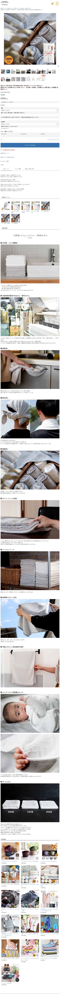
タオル (5, 8)
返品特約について (5, 153)
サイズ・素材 (18, 168)
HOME (1, 8)
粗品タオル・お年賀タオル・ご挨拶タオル (16, 8)
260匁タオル (28, 8)
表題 (2, 108)
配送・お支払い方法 (29, 168)
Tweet (2, 164)
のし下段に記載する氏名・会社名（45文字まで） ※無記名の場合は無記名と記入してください (20, 117)
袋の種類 (3, 121)
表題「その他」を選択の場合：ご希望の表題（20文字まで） (13, 112)
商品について (6, 168)
